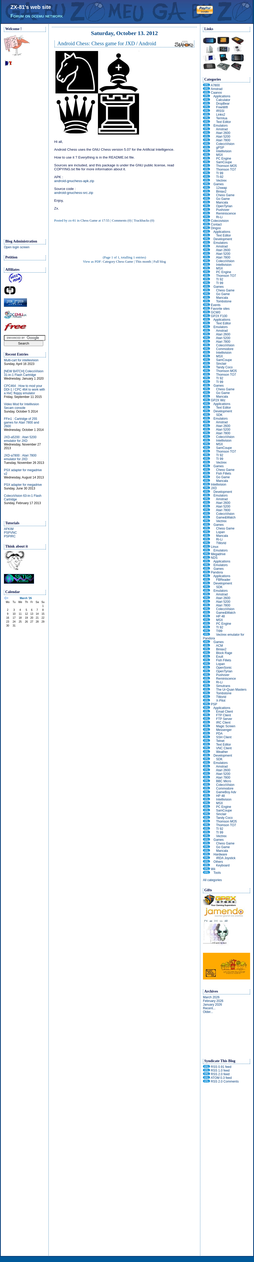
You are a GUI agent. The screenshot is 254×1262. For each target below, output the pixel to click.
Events (215, 305)
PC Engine (223, 158)
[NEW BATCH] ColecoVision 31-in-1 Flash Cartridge (23, 373)
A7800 (215, 85)
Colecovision (220, 221)
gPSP (220, 147)
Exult (219, 656)
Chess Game (88, 220)
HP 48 (220, 616)
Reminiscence (226, 213)
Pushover (222, 210)
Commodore (224, 349)
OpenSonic (223, 667)
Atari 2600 (223, 133)
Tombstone (223, 301)
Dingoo (216, 228)
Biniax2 (221, 191)
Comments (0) (121, 220)
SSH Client (223, 737)
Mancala (222, 202)
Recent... (209, 1008)
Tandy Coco (224, 367)
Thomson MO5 (226, 166)
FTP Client (223, 715)
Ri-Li (219, 217)
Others (218, 862)
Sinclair (221, 363)
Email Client (224, 711)
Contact (216, 224)
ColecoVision (225, 144)
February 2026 (213, 1001)
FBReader (223, 580)
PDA (219, 733)
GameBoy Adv (226, 792)
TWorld (221, 543)
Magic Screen (225, 726)
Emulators (220, 125)
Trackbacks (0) (144, 220)
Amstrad (217, 89)
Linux (214, 547)
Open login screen (16, 247)
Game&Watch (225, 517)
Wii (213, 869)
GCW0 (215, 312)
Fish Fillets (223, 473)
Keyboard (222, 865)
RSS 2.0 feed (220, 1074)
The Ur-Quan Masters (231, 689)
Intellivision (223, 151)
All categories (212, 880)
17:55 (105, 220)
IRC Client (223, 722)
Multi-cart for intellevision (21, 360)
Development (222, 239)
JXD (214, 488)
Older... (208, 1012)
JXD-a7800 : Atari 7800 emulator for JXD (20, 457)
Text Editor (223, 122)
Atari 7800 (223, 140)
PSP (214, 704)
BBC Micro (223, 781)
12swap (221, 188)
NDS (214, 558)
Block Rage (224, 653)
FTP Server (224, 719)
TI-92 (219, 177)
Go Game (223, 199)
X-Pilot (220, 700)
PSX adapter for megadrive (23, 485)
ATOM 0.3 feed (221, 1078)
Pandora (217, 572)
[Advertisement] (25, 154)
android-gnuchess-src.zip (73, 193)
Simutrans (223, 686)
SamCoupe (224, 162)
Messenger (223, 730)
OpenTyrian (224, 206)
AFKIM (9, 529)
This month (143, 261)
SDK (219, 415)
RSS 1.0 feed (220, 1070)
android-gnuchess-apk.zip (74, 181)
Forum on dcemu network (36, 16)
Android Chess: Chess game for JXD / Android (106, 43)
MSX (219, 155)
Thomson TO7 (226, 169)
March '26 (26, 598)
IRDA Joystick (225, 858)
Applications (221, 96)
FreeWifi (222, 107)
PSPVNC (10, 532)
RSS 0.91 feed (221, 1067)
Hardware (220, 854)
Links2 (220, 114)
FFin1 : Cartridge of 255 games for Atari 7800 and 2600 (21, 422)
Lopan (220, 532)
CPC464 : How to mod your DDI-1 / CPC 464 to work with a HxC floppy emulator (24, 389)
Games (218, 184)
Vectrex (221, 180)
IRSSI (220, 111)
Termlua (221, 118)
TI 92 (219, 279)
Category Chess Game (118, 261)
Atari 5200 (223, 136)
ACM (219, 645)
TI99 (219, 631)
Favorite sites (220, 309)
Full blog (159, 261)
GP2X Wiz (218, 400)
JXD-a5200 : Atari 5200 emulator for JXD (20, 439)
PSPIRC (10, 536)
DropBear (222, 103)
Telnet (220, 741)
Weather (222, 752)
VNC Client (223, 748)
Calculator (223, 100)
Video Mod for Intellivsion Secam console (21, 406)
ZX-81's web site (30, 7)
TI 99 (219, 173)
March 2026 (211, 997)
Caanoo (216, 92)
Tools (217, 873)
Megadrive (218, 554)
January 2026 (212, 1004)
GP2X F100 (219, 316)
